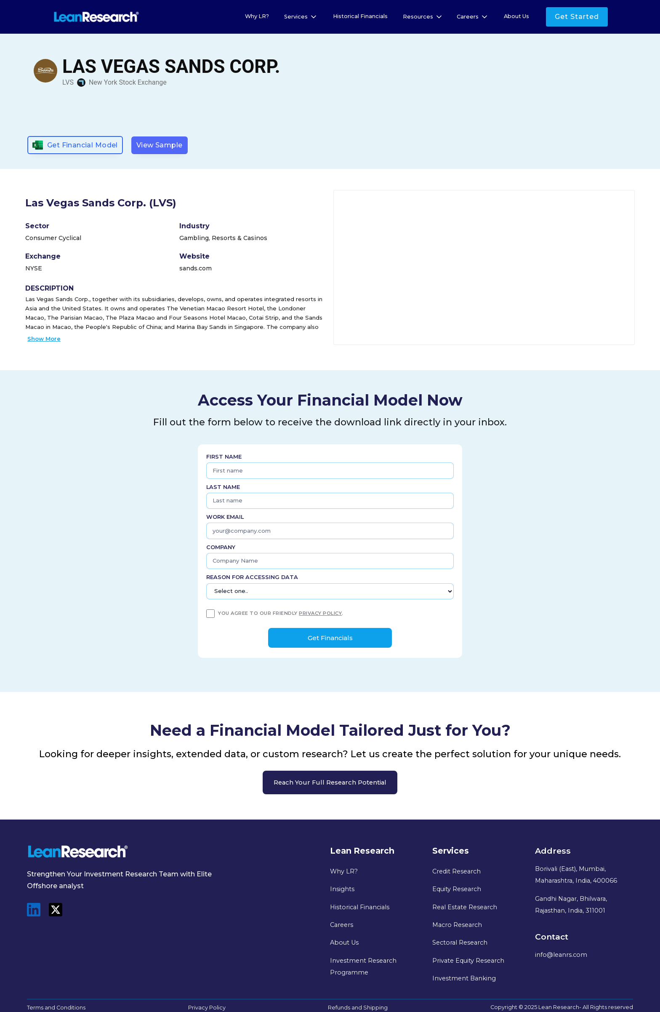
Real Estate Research (464, 907)
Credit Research (456, 871)
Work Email (225, 517)
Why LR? (257, 16)
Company (220, 547)
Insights (342, 889)
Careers (341, 925)
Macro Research (457, 925)
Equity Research (456, 889)
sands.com (195, 268)
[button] (301, 17)
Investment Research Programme (363, 966)
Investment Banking (464, 978)
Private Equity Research (468, 960)
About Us (516, 16)
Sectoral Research (459, 942)
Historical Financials (360, 16)
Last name (223, 487)
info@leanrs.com (561, 955)
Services (296, 16)
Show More (44, 338)
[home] (96, 17)
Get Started (577, 17)
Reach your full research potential (330, 782)
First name (224, 457)
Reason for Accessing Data (252, 577)
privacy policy (320, 613)
